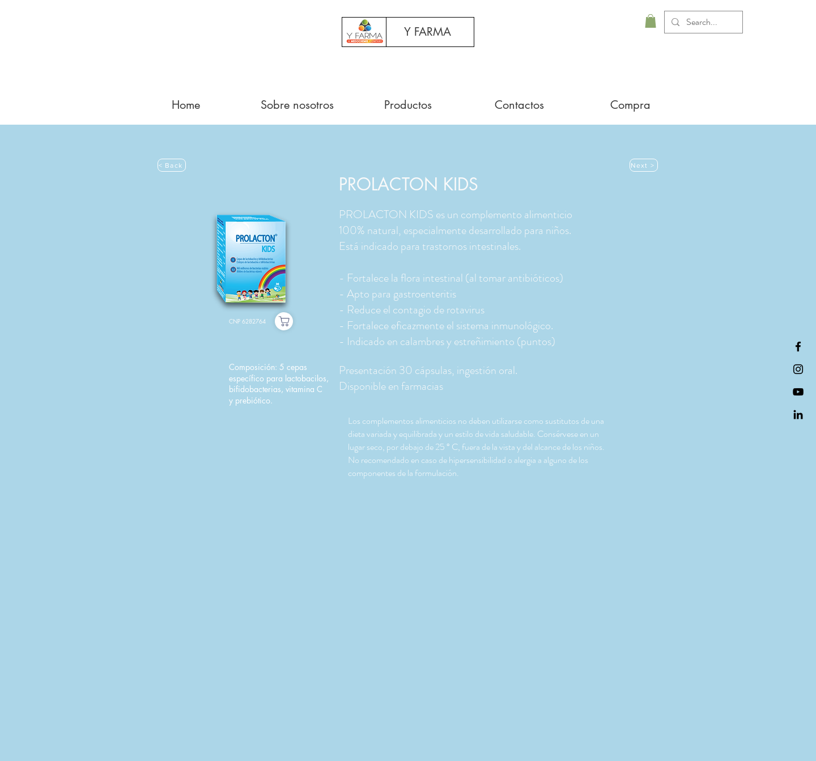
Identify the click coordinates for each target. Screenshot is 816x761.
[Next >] (644, 165)
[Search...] (702, 22)
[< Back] (172, 165)
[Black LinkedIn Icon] (798, 414)
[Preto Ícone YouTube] (798, 391)
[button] (650, 21)
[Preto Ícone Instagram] (798, 369)
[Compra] (284, 321)
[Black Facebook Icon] (798, 346)
